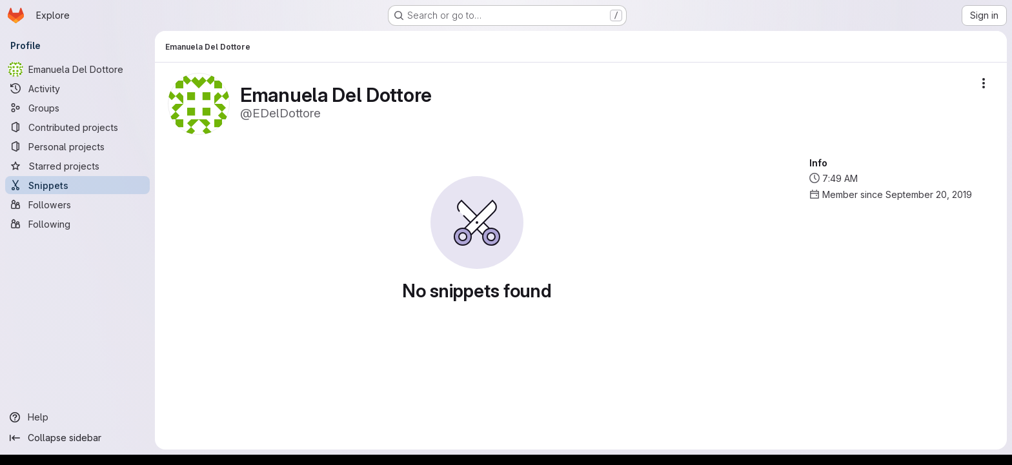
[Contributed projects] (77, 127)
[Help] (77, 417)
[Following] (77, 224)
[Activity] (77, 88)
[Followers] (77, 204)
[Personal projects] (77, 146)
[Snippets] (77, 185)
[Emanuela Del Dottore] (77, 69)
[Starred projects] (77, 166)
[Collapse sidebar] (77, 438)
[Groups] (77, 108)
